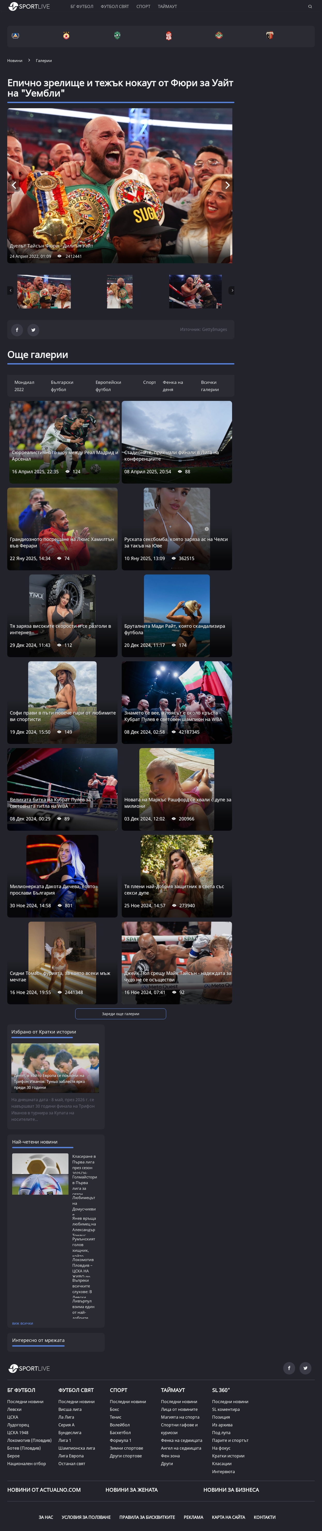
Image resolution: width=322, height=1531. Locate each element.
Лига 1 (64, 1395)
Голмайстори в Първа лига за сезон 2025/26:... (84, 1143)
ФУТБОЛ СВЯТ (76, 1345)
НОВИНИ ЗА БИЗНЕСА (231, 1444)
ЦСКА (12, 1372)
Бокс (114, 1364)
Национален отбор (26, 1419)
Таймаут (167, 6)
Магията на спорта (180, 1372)
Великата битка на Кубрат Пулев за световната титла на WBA (50, 802)
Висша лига (70, 1364)
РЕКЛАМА (193, 1472)
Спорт (143, 6)
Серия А (66, 1380)
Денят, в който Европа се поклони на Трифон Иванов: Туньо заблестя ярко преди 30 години (49, 1036)
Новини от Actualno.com (44, 1444)
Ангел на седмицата (181, 1403)
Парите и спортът (230, 1395)
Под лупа (221, 1387)
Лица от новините (179, 1364)
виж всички (22, 1278)
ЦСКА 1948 (17, 1387)
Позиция (221, 1372)
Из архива (222, 1380)
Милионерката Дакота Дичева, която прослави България (52, 889)
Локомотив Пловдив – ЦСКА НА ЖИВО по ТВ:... (83, 1226)
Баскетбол (120, 1387)
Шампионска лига (76, 1403)
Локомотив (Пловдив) (29, 1395)
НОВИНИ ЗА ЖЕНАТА (131, 1444)
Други (167, 1419)
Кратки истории (228, 1411)
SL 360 (221, 1345)
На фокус (221, 1403)
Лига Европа (71, 1411)
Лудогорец (18, 1380)
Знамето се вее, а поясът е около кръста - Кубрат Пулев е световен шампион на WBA (173, 716)
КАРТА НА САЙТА (228, 1472)
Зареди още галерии (120, 1013)
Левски (14, 1364)
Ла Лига (66, 1372)
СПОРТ (118, 1345)
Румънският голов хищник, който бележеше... (83, 1205)
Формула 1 (121, 1395)
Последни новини (25, 1356)
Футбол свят (115, 6)
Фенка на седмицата (181, 1395)
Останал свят (71, 1419)
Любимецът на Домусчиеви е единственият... (87, 1164)
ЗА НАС (46, 1472)
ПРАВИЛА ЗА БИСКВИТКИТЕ (147, 1472)
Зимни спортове (126, 1403)
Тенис (115, 1372)
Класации (222, 1419)
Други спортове (126, 1411)
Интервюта (223, 1426)
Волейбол (120, 1380)
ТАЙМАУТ (173, 1345)
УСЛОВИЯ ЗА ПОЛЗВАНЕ (86, 1472)
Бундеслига (69, 1387)
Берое (13, 1411)
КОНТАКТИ (264, 1472)
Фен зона (170, 1411)
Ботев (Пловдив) (24, 1403)
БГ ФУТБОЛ (82, 6)
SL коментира (226, 1364)
